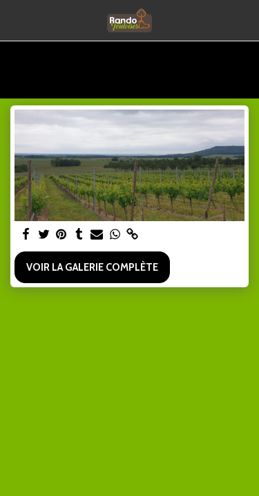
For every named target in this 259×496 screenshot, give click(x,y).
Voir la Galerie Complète (92, 267)
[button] (15, 20)
